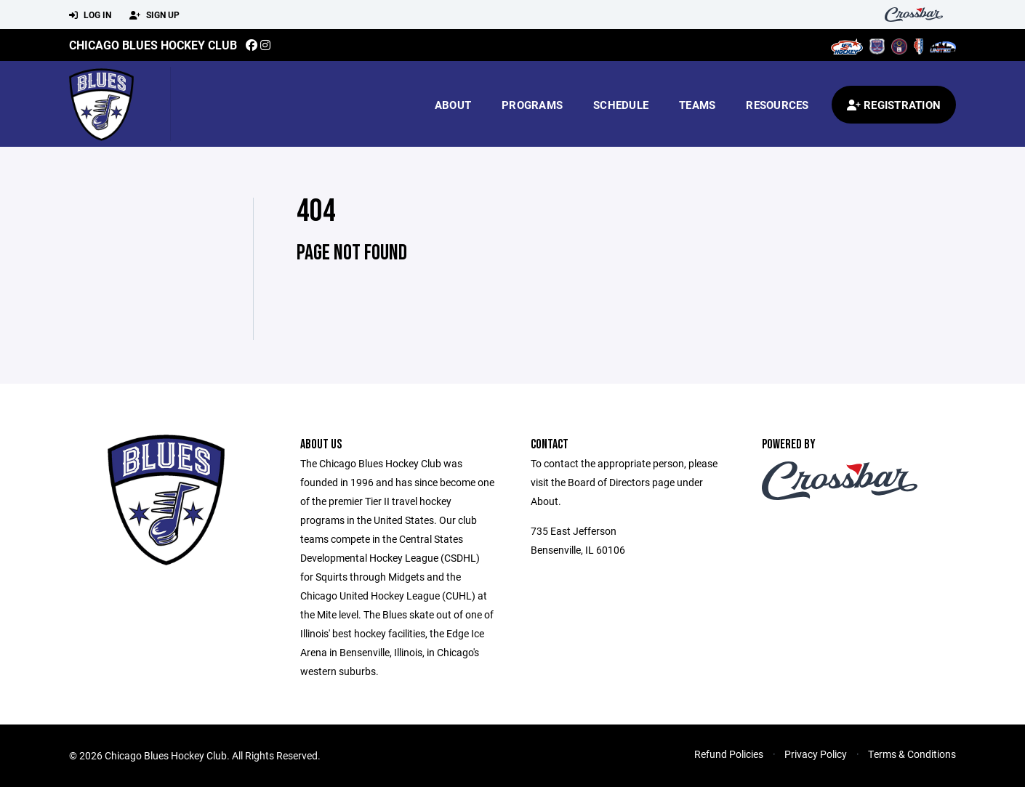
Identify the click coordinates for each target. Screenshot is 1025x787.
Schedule (620, 104)
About (453, 104)
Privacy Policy (815, 754)
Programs (532, 104)
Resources (777, 104)
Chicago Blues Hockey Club (153, 44)
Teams (697, 104)
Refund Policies (728, 754)
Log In (90, 15)
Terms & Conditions (912, 754)
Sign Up (154, 15)
